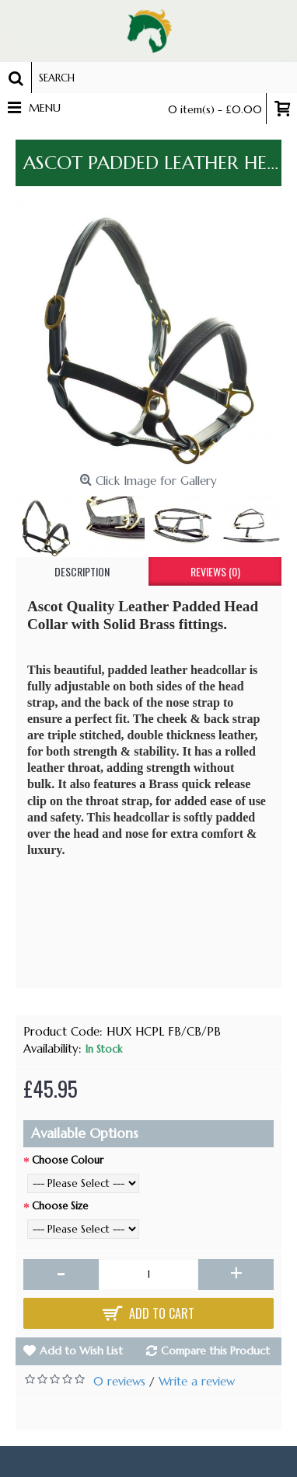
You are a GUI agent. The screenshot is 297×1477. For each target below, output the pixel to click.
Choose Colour (67, 1160)
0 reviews (119, 1381)
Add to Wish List (81, 1351)
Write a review (197, 1381)
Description (82, 571)
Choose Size (60, 1205)
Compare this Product (215, 1351)
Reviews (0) (215, 571)
